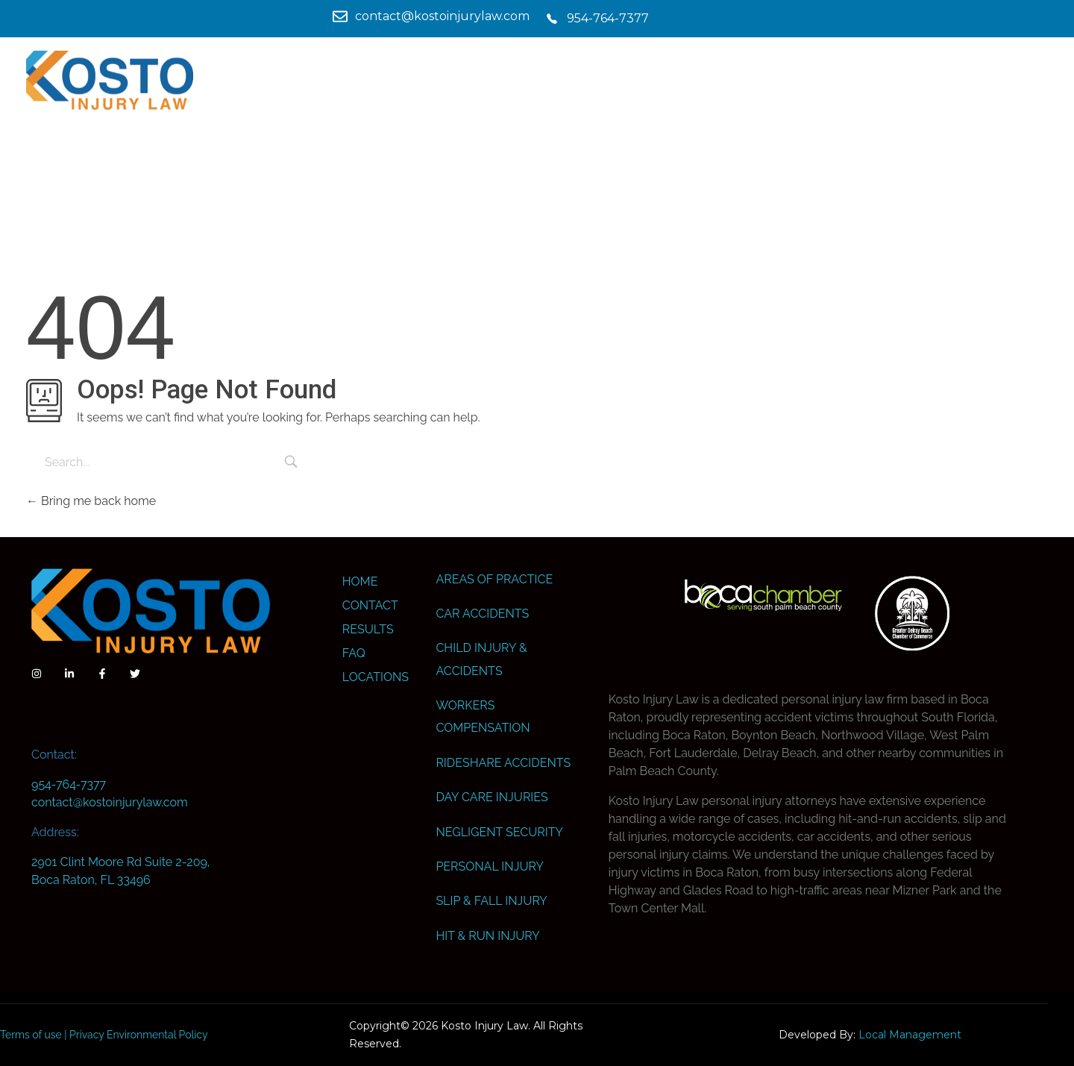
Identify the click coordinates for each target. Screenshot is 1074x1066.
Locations (375, 677)
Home (360, 581)
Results (368, 629)
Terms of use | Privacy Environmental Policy (104, 1035)
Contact (370, 605)
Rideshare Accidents (503, 763)
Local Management (909, 1034)
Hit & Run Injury (487, 936)
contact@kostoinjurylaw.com (109, 802)
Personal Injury (489, 866)
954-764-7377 (68, 784)
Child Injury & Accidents (481, 659)
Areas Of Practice (494, 579)
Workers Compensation (483, 716)
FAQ (353, 653)
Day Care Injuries (491, 797)
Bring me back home (91, 501)
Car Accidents (482, 613)
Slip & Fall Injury (491, 901)
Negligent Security (499, 832)
